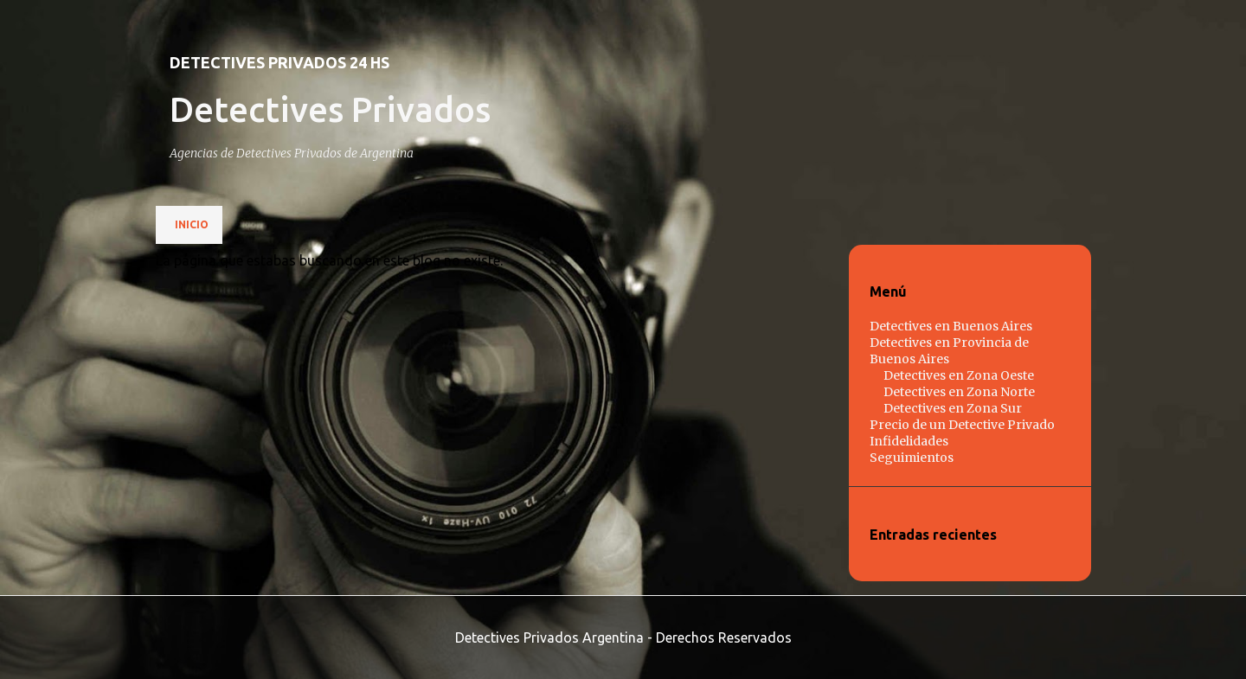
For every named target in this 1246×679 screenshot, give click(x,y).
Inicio (192, 224)
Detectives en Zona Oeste (958, 375)
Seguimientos (912, 457)
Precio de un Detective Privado (962, 424)
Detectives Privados (330, 109)
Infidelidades (909, 441)
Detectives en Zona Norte (959, 392)
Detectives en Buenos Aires (951, 326)
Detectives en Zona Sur (952, 408)
